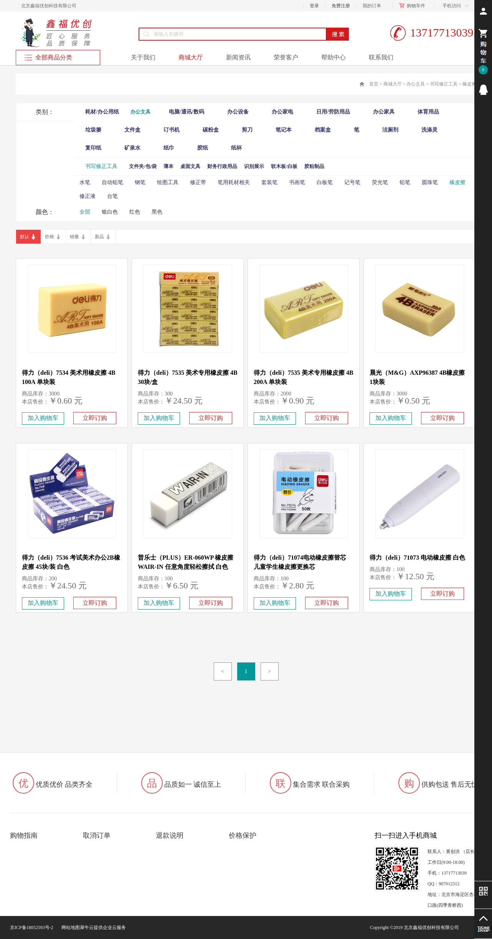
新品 (99, 236)
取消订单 (97, 835)
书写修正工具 (443, 84)
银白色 (110, 212)
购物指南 (24, 835)
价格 (49, 236)
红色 (134, 212)
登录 (314, 5)
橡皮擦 (469, 84)
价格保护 (242, 835)
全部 (84, 212)
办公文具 (415, 84)
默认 (24, 236)
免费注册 (341, 5)
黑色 (157, 212)
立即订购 (95, 418)
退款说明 (169, 835)
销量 (74, 236)
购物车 (414, 5)
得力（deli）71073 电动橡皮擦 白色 (417, 557)
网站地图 (69, 927)
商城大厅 (392, 84)
